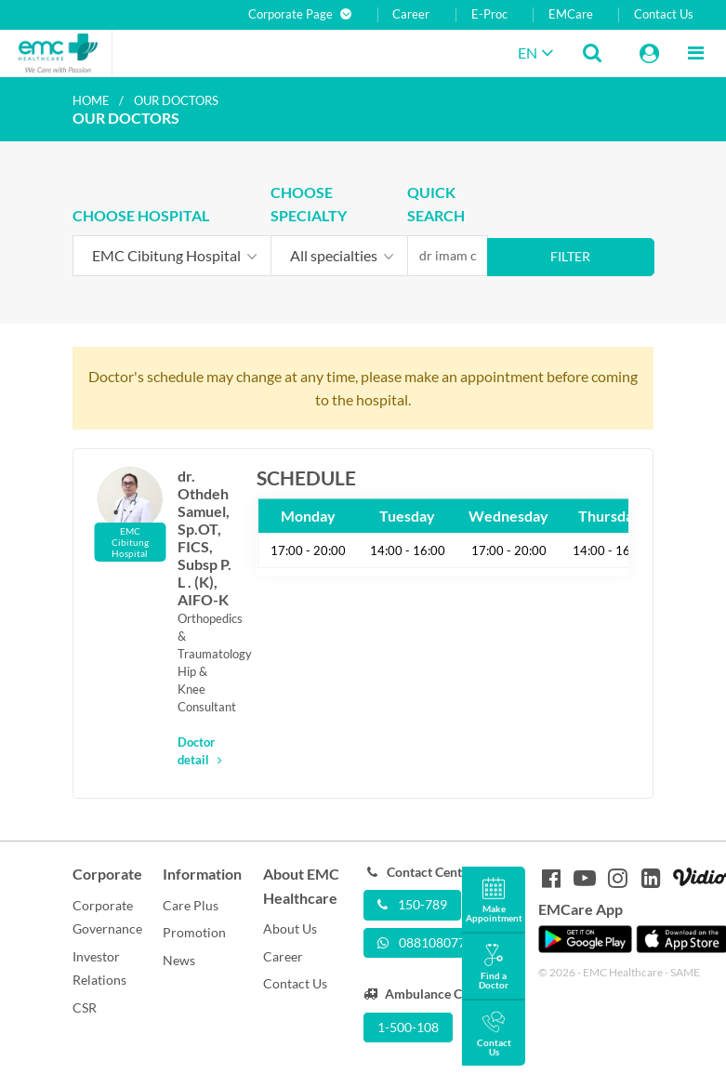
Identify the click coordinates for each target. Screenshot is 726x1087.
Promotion (194, 932)
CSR (85, 1007)
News (179, 960)
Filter (570, 256)
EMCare (570, 14)
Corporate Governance (107, 917)
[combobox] (172, 255)
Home (91, 100)
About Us (290, 928)
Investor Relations (99, 968)
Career (410, 14)
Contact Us (663, 14)
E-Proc (489, 14)
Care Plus (190, 905)
